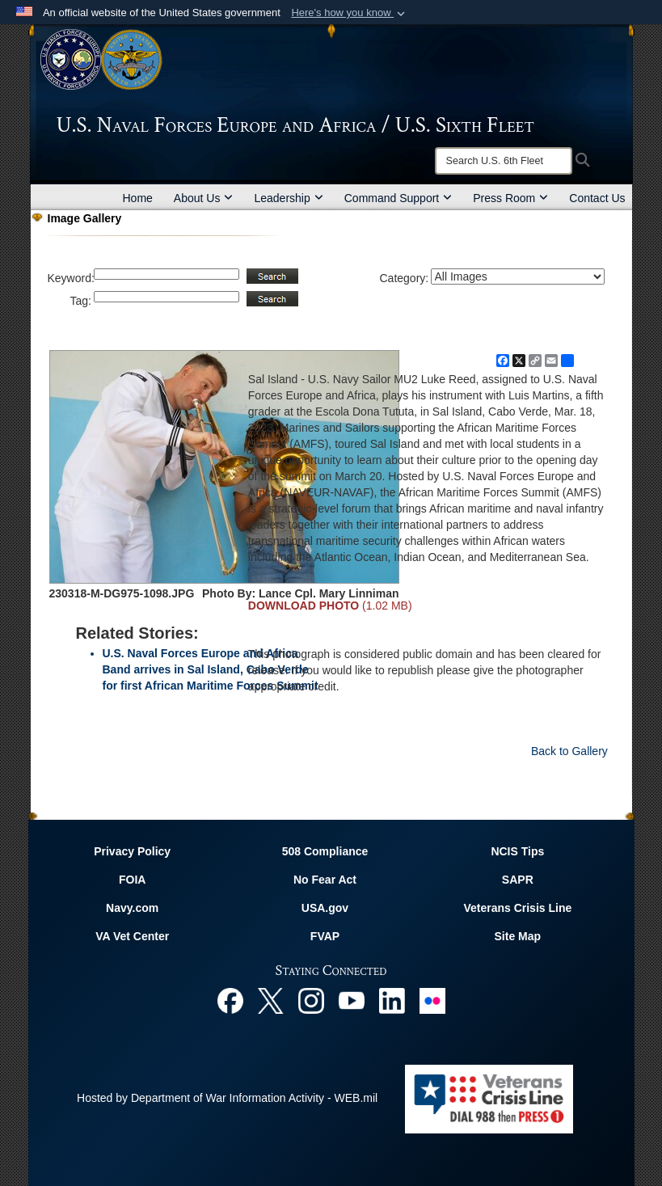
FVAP (324, 936)
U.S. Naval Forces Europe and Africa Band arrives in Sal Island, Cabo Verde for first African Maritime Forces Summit (210, 669)
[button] (349, 13)
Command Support (398, 198)
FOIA (132, 879)
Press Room (510, 198)
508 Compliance (325, 851)
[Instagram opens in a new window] (311, 1000)
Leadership (288, 198)
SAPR (517, 879)
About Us (204, 198)
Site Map (518, 936)
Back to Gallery (569, 751)
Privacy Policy (132, 851)
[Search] (503, 161)
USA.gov (324, 907)
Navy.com (132, 907)
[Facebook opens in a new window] (230, 1000)
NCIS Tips (517, 851)
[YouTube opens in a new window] (352, 1000)
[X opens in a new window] (271, 1000)
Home (138, 198)
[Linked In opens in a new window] (392, 1000)
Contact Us (597, 198)
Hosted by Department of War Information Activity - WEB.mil (227, 1097)
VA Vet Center (132, 936)
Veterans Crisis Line (517, 907)
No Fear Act (324, 879)
